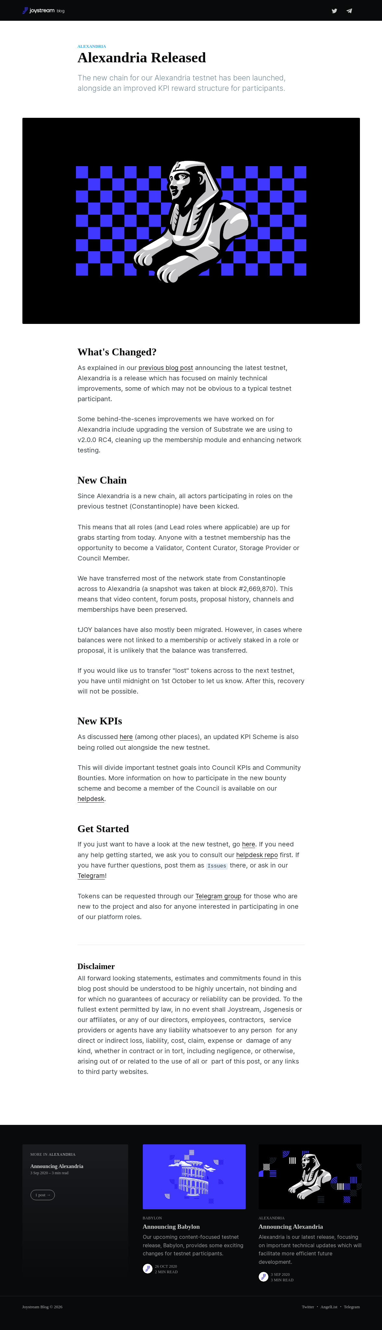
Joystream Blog (35, 1306)
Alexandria (92, 46)
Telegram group (219, 895)
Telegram (92, 875)
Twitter (308, 1306)
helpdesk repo (258, 854)
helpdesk (91, 798)
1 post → (43, 1194)
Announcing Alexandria (57, 1165)
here (127, 737)
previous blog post (167, 368)
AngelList (329, 1306)
